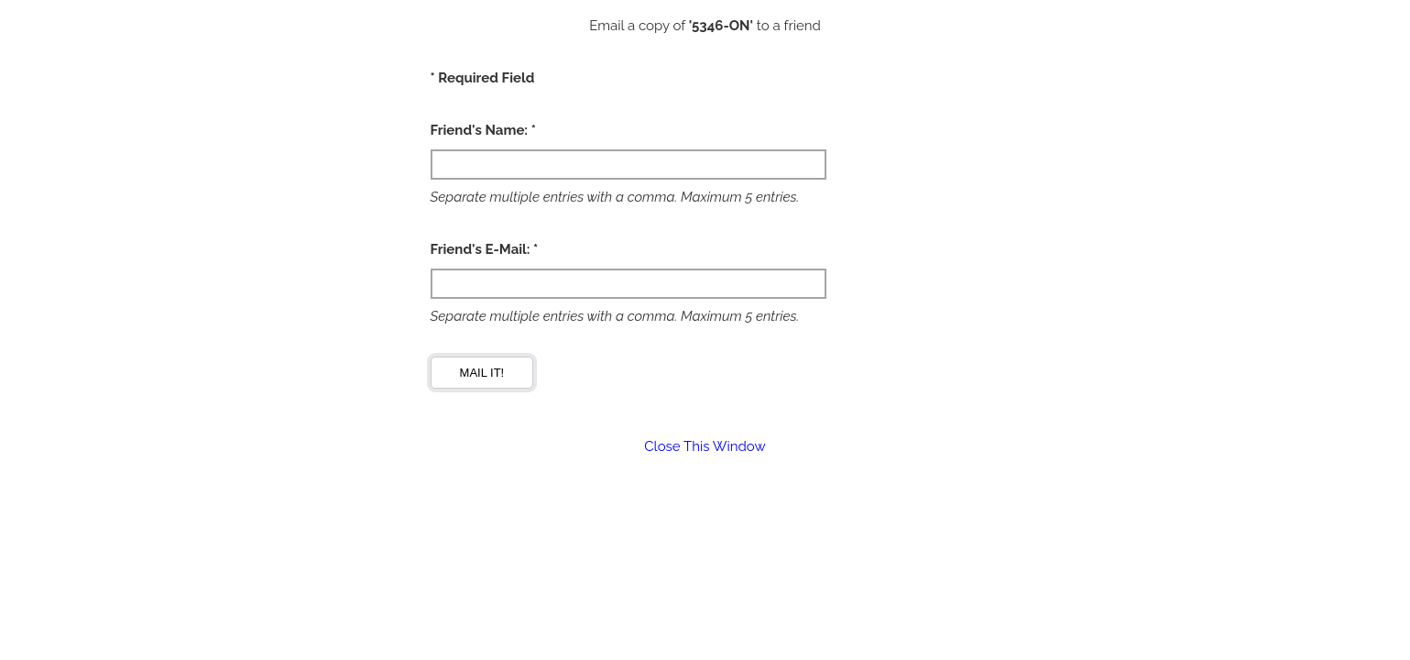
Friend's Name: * (483, 130)
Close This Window (704, 446)
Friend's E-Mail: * (485, 249)
